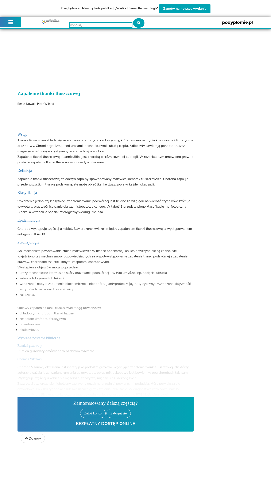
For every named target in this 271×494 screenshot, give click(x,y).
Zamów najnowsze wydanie (184, 8)
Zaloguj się (119, 413)
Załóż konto (93, 413)
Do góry (33, 438)
